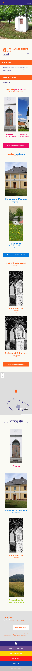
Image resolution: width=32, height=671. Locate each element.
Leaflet (22, 414)
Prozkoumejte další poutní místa (16, 145)
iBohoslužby (16, 668)
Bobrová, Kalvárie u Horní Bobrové (15, 50)
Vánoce (16, 663)
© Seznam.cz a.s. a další (28, 414)
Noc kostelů (16, 658)
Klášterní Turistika (16, 648)
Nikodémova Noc (15, 653)
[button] (16, 391)
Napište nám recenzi (21, 627)
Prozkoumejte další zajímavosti (16, 364)
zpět (27, 53)
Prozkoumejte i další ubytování (16, 255)
